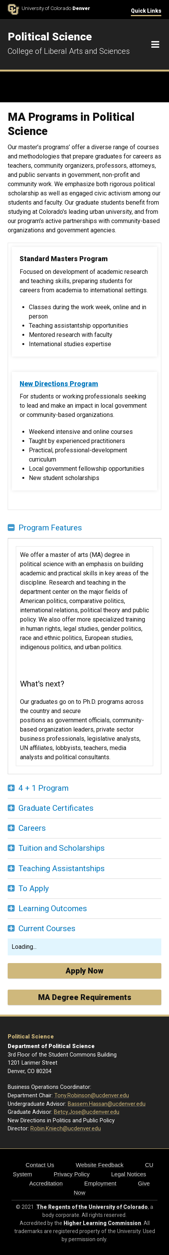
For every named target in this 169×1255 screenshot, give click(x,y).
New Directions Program (59, 384)
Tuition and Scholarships (61, 848)
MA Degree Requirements (84, 997)
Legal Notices (128, 1174)
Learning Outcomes (52, 908)
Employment (100, 1183)
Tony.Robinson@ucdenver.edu (91, 1095)
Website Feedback (100, 1165)
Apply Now (84, 970)
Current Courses (46, 928)
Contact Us (40, 1165)
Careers (32, 828)
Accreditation (46, 1183)
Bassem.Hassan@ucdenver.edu (107, 1104)
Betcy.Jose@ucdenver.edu (86, 1112)
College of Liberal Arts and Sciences (69, 51)
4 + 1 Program (43, 788)
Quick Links (146, 11)
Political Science (31, 1036)
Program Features (50, 527)
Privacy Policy (71, 1174)
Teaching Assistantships (61, 868)
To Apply (33, 888)
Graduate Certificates (56, 808)
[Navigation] (155, 44)
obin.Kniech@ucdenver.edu (67, 1128)
